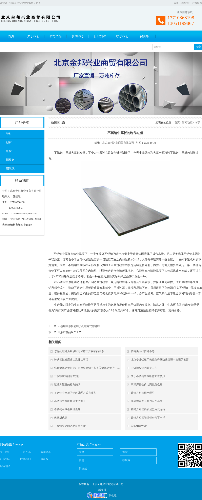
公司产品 (55, 36)
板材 (9, 151)
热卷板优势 (60, 417)
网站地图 (6, 444)
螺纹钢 (10, 159)
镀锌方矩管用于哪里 (143, 392)
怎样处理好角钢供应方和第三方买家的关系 (79, 351)
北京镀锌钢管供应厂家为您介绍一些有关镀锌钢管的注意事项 (87, 367)
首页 (176, 3)
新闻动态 (78, 36)
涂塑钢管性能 (139, 425)
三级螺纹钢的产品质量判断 (70, 425)
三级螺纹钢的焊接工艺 (144, 367)
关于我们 (33, 36)
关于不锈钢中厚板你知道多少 (148, 376)
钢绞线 (10, 168)
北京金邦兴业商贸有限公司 (118, 142)
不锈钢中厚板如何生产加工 (70, 401)
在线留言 (197, 3)
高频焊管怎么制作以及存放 (146, 401)
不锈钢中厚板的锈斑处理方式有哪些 (79, 326)
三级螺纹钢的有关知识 (67, 376)
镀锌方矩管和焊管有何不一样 (148, 417)
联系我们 (185, 3)
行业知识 (100, 36)
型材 (9, 142)
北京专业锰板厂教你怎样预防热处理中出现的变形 (160, 359)
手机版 (113, 495)
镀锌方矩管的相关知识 (67, 384)
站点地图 (5, 466)
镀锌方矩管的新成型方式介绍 (148, 409)
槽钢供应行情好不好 (143, 351)
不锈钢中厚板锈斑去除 (67, 409)
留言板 (144, 36)
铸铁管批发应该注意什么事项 (71, 359)
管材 (9, 133)
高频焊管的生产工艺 (69, 332)
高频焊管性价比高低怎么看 (146, 384)
